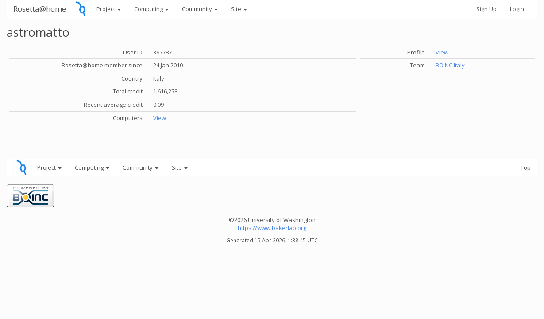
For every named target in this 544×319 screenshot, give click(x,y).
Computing (151, 9)
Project (108, 9)
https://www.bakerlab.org (272, 228)
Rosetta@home (39, 9)
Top (526, 167)
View (159, 118)
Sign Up (486, 9)
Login (517, 9)
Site (239, 9)
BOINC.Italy (450, 65)
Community (200, 9)
